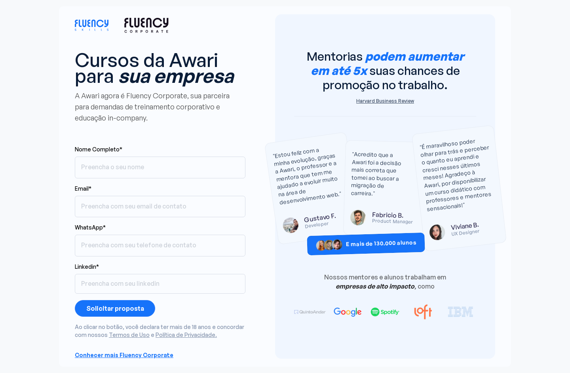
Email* (83, 188)
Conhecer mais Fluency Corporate (124, 355)
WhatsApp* (90, 227)
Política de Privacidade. (186, 334)
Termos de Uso (129, 334)
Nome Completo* (98, 149)
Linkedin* (87, 266)
